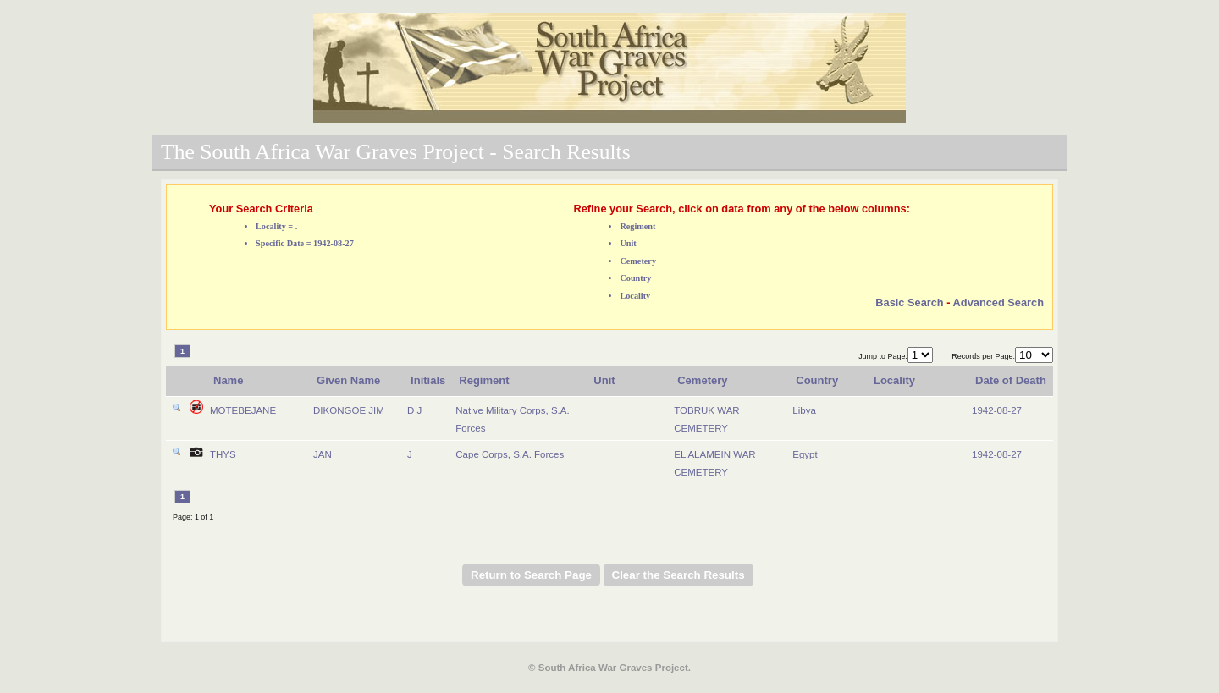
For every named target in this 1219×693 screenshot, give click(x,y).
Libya (804, 410)
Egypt (804, 454)
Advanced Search (998, 302)
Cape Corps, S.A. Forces (509, 454)
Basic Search (909, 302)
